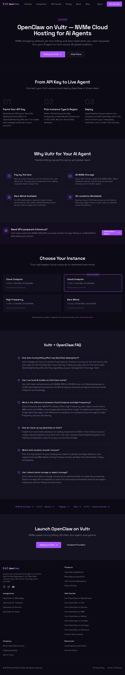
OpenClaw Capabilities (74, 572)
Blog (88, 4)
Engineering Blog (10, 650)
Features (28, 4)
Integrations (41, 4)
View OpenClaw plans (84, 317)
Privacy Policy (98, 668)
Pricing (68, 4)
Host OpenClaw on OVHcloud (77, 630)
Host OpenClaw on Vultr (75, 603)
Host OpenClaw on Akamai (76, 616)
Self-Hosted (56, 4)
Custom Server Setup (74, 634)
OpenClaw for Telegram (13, 603)
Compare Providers (76, 545)
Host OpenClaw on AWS (75, 612)
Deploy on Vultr (53, 54)
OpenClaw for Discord (12, 607)
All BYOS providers (24, 507)
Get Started (114, 4)
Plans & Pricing (71, 585)
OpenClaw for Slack (11, 612)
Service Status (71, 650)
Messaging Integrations (75, 576)
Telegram (64, 507)
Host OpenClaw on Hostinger (77, 625)
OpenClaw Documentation (76, 646)
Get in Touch (8, 655)
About (78, 4)
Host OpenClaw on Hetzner (76, 607)
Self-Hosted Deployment (75, 581)
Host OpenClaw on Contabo (76, 621)
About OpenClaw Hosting (13, 646)
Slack (77, 507)
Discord (49, 507)
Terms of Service (114, 668)
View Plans (76, 54)
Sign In (100, 4)
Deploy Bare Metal (111, 232)
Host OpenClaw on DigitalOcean (78, 598)
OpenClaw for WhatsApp (13, 598)
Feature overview (101, 507)
